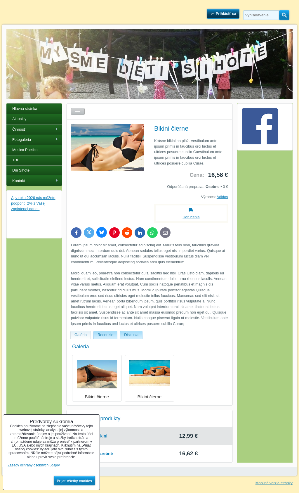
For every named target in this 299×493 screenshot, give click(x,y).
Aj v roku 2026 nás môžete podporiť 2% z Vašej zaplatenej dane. (33, 203)
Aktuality (19, 119)
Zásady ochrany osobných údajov (34, 465)
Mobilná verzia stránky (274, 483)
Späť (78, 111)
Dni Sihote (20, 170)
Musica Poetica (25, 150)
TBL (15, 160)
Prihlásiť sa (226, 13)
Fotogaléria (21, 139)
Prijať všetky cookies (74, 481)
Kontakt (18, 181)
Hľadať (284, 15)
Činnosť (18, 129)
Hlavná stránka (24, 108)
